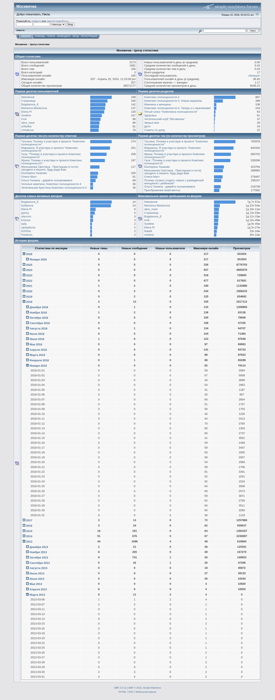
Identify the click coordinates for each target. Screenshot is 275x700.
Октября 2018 (39, 317)
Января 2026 (38, 259)
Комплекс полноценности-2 (161, 97)
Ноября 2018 (38, 312)
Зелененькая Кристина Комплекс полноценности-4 (54, 187)
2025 (29, 264)
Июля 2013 (37, 573)
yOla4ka (26, 126)
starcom (26, 216)
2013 (29, 541)
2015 (29, 531)
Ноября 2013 (38, 552)
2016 (29, 525)
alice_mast (28, 122)
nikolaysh (254, 75)
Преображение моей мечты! (162, 190)
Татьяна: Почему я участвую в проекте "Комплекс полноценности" (53, 143)
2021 (29, 286)
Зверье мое (151, 122)
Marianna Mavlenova (34, 108)
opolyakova (28, 227)
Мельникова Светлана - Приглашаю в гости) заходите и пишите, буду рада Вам (49, 168)
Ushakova (27, 130)
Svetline (26, 115)
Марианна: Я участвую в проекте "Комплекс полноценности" (49, 149)
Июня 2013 (37, 578)
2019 (29, 296)
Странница (28, 100)
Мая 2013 (36, 584)
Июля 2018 (37, 333)
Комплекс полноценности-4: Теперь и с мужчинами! (177, 108)
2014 (29, 536)
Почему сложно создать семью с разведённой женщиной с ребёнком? (173, 182)
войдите (36, 21)
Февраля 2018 (39, 360)
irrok (24, 119)
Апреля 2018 (38, 349)
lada (23, 223)
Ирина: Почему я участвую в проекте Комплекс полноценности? (51, 162)
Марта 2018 (37, 355)
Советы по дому (154, 130)
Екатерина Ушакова (34, 173)
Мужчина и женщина (157, 104)
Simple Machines (152, 687)
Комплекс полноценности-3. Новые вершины (173, 100)
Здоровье (150, 115)
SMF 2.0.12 (120, 687)
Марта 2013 (37, 594)
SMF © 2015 (135, 687)
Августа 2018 (38, 328)
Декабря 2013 (39, 547)
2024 (29, 270)
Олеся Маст (29, 176)
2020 (29, 291)
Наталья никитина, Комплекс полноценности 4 (51, 184)
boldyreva (27, 205)
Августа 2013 (38, 568)
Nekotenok (28, 97)
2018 (29, 301)
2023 (29, 275)
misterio (149, 234)
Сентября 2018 (40, 323)
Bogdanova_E (30, 104)
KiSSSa (26, 231)
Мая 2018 (36, 344)
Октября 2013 (39, 557)
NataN (148, 231)
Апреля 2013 (38, 589)
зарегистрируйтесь (58, 21)
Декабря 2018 (39, 307)
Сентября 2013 (40, 563)
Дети (147, 126)
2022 (29, 280)
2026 (29, 254)
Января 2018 (38, 365)
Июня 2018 (37, 339)
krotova (25, 220)
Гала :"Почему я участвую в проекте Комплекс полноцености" (51, 155)
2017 (29, 520)
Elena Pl (26, 111)
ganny (25, 212)
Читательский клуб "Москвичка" (164, 119)
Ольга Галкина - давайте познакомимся (46, 180)
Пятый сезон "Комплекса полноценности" (170, 111)
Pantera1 (26, 234)
